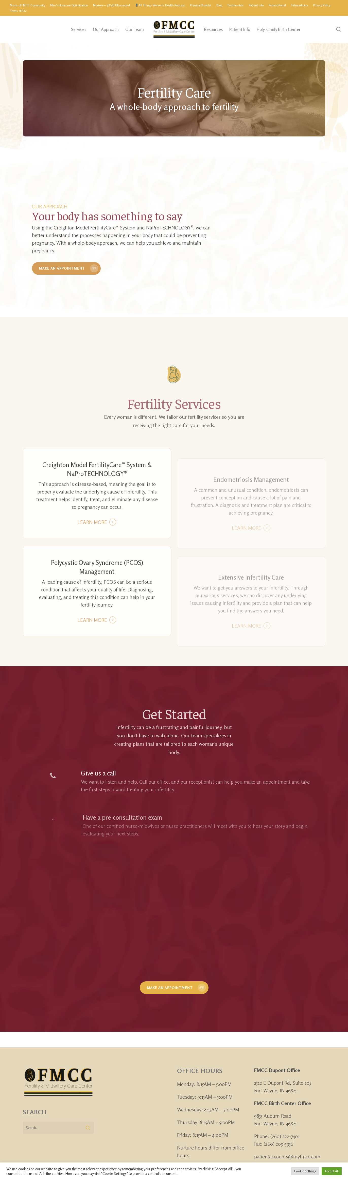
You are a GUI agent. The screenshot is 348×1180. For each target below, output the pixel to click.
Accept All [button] (332, 1171)
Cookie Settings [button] (305, 1171)
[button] (174, 987)
